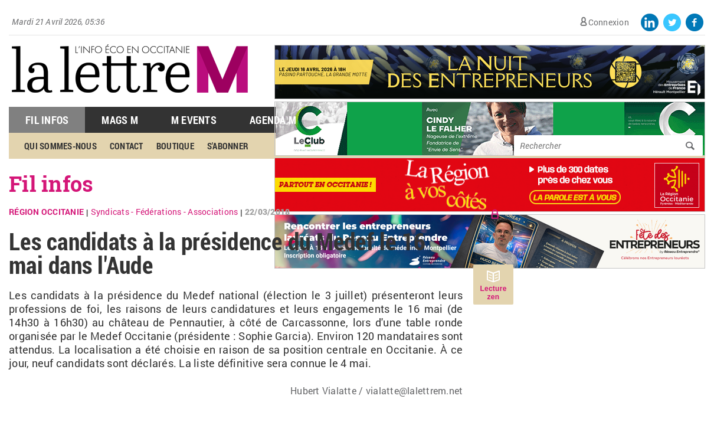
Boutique (175, 146)
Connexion (608, 22)
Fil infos (51, 183)
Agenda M (273, 120)
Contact (126, 146)
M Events (194, 120)
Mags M (119, 120)
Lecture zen (493, 293)
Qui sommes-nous (60, 146)
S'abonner (227, 146)
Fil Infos (46, 120)
